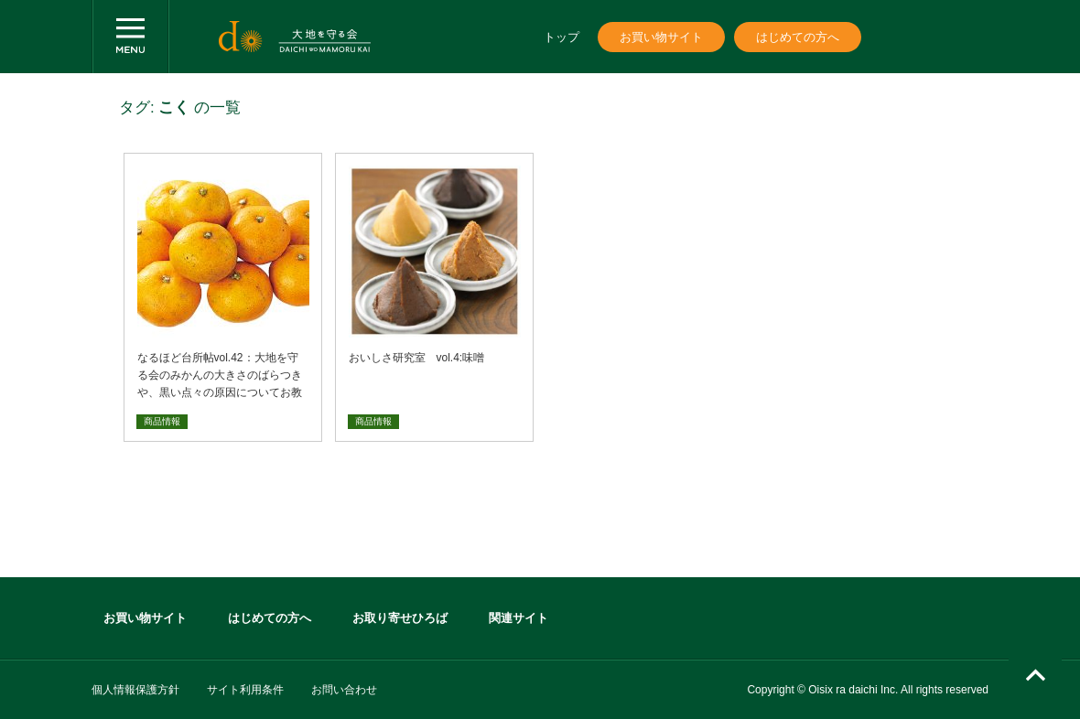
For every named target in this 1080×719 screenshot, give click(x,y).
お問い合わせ (344, 689)
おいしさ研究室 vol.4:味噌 (417, 357)
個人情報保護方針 (135, 689)
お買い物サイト (661, 37)
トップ (561, 37)
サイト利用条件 (245, 689)
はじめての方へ (797, 37)
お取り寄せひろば (400, 618)
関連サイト (518, 618)
